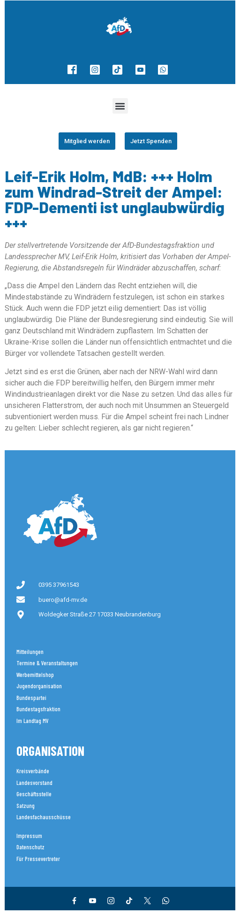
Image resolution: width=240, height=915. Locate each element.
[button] (120, 106)
